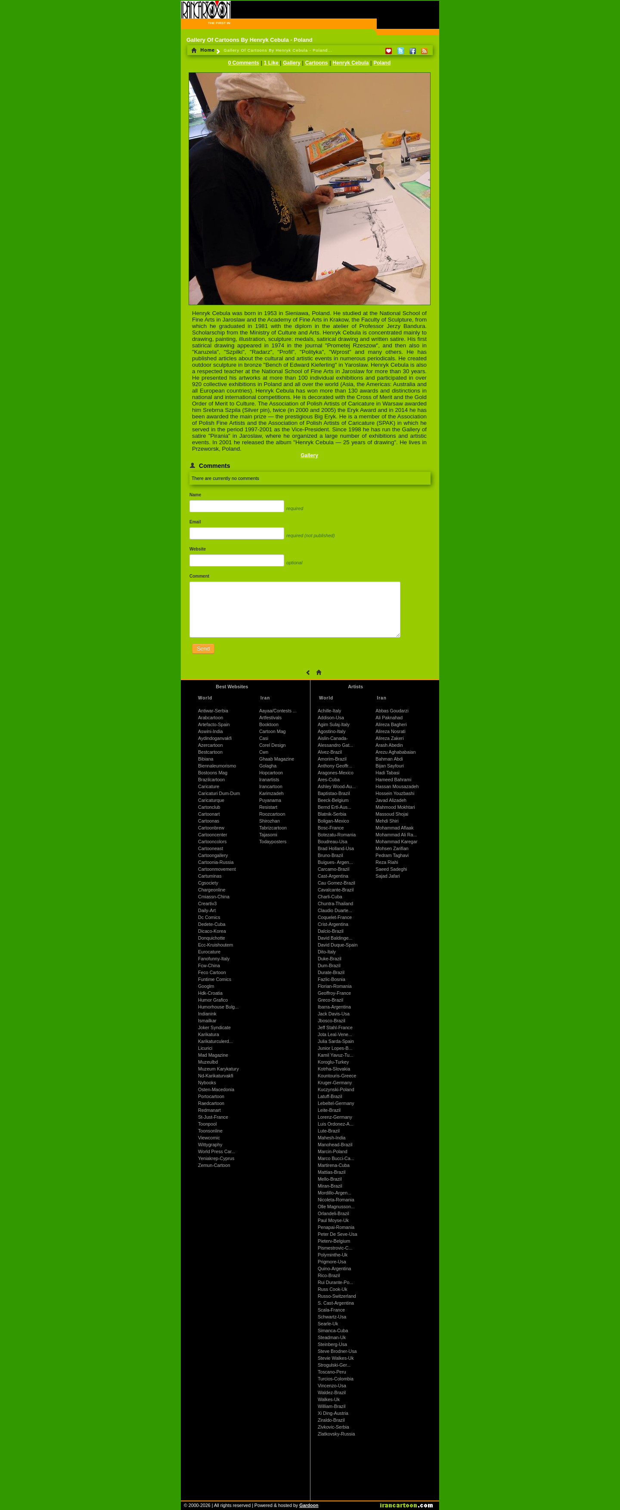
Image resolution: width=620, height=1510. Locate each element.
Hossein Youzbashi (394, 793)
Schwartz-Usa (332, 1316)
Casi (263, 738)
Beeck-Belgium (333, 800)
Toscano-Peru (332, 1371)
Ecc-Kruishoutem (215, 944)
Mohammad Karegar (396, 841)
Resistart (268, 807)
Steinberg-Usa (332, 1344)
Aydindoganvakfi (215, 738)
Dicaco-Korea (212, 931)
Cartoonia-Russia (215, 862)
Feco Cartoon (212, 972)
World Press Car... (216, 1151)
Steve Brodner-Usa (337, 1351)
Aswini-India (210, 731)
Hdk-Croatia (210, 993)
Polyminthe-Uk (332, 1254)
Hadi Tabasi (387, 772)
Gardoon (308, 1505)
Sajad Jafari (387, 876)
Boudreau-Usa (332, 841)
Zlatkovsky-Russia (336, 1433)
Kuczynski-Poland (336, 1089)
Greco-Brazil (330, 1000)
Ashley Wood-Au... (337, 786)
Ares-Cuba (329, 779)
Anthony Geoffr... (335, 765)
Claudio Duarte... (335, 910)
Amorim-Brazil (332, 758)
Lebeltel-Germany (336, 1103)
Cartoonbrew (211, 827)
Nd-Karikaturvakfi (215, 1075)
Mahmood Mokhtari (395, 807)
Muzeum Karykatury (218, 1068)
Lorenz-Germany (335, 1117)
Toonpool (207, 1123)
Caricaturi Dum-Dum (219, 793)
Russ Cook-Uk (332, 1289)
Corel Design (272, 745)
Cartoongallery (213, 855)
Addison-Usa (331, 717)
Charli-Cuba (330, 896)
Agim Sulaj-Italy (334, 724)
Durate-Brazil (331, 972)
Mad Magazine (213, 1055)
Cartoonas (208, 820)
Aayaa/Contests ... (278, 710)
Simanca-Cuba (333, 1330)
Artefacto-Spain (213, 724)
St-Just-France (213, 1117)
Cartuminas (209, 876)
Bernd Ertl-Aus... (334, 807)
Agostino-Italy (332, 731)
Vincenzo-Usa (332, 1385)
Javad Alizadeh (390, 800)
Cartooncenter (212, 834)
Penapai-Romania (336, 1227)
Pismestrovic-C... (335, 1247)
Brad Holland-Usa (336, 848)
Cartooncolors (212, 841)
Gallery (292, 63)
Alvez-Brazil (330, 752)
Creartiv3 (207, 903)
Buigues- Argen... (335, 862)
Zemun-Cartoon (214, 1165)
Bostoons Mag (212, 772)
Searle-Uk (328, 1323)
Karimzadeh (271, 793)
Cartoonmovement (217, 869)
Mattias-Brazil (332, 1172)
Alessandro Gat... (335, 745)
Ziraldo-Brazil (331, 1420)
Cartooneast (210, 848)
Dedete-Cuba (211, 924)
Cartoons (316, 63)
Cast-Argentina (333, 876)
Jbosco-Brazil (331, 1020)
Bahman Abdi (389, 758)
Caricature (208, 786)
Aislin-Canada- (333, 738)
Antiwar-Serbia (213, 710)
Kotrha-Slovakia (334, 1068)
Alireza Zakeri (389, 738)
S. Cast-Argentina (336, 1303)
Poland (382, 63)
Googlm (206, 986)
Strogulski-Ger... (334, 1365)
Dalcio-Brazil (331, 931)
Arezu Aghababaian (395, 752)
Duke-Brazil (329, 958)
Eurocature (209, 951)
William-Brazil (332, 1406)
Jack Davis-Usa (334, 1013)
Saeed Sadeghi (391, 869)
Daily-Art (207, 910)
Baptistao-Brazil (334, 793)
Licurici (205, 1048)
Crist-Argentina (333, 924)
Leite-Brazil (329, 1110)
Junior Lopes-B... (335, 1048)
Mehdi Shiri (386, 820)
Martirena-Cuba (334, 1165)
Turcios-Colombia (335, 1378)
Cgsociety (208, 882)
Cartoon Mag (272, 731)
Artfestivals (270, 717)
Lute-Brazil (329, 1130)
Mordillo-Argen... (334, 1192)
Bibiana (206, 758)
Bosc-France (331, 827)
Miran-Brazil (330, 1185)
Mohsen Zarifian (391, 848)
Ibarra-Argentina (334, 1006)
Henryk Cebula (350, 63)
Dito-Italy (327, 951)
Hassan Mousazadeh (396, 786)
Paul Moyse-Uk (333, 1220)
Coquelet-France (335, 917)
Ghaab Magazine (276, 758)
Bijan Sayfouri (389, 765)
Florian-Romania (335, 986)
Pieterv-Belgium (334, 1241)
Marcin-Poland (332, 1151)
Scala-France (331, 1309)
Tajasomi (268, 834)
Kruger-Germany (335, 1082)
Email (195, 522)
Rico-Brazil (329, 1275)
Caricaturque (211, 800)
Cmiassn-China (213, 896)
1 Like (272, 63)
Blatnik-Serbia (332, 814)
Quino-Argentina (334, 1268)
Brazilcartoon (211, 779)
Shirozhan (269, 820)
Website (197, 549)
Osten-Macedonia (216, 1089)
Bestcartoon (210, 752)
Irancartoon (270, 786)
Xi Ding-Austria (333, 1413)
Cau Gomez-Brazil (336, 882)
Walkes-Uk (329, 1399)
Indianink (207, 1013)
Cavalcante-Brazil (336, 889)
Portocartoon (211, 1096)
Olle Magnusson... (336, 1206)
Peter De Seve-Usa (337, 1234)
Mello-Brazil (330, 1179)
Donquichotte (211, 938)
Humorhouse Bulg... (218, 1006)
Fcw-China (209, 965)
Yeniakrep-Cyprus (216, 1158)
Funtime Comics (214, 979)
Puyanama (270, 800)
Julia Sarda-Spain (336, 1041)
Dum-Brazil (329, 965)
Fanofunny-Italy (213, 958)
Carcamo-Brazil (333, 869)
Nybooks (207, 1082)
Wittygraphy (210, 1144)
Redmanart (209, 1110)
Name (195, 494)
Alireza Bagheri (390, 724)
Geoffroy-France (334, 993)
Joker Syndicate (214, 1027)
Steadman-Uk (332, 1337)
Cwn (263, 752)
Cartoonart (209, 814)
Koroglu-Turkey (333, 1061)
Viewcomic (209, 1137)
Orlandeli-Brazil (333, 1213)
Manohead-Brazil (335, 1144)
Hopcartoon (271, 772)
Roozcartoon (272, 814)
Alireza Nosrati (390, 731)
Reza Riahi (386, 862)
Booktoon (269, 724)
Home (203, 50)
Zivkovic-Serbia (333, 1427)
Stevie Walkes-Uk (336, 1358)
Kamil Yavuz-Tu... (335, 1055)
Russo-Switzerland (337, 1296)
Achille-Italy (329, 710)
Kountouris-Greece (337, 1075)
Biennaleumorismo (217, 765)
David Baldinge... (335, 938)
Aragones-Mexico (335, 772)
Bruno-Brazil (330, 855)
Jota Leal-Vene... (335, 1034)
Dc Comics (209, 917)
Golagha (267, 765)
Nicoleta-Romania (336, 1199)
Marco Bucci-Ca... (336, 1158)
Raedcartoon (211, 1103)
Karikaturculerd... (215, 1041)
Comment (199, 576)
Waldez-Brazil (332, 1392)
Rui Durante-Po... (335, 1282)
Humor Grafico (213, 1000)
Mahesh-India (332, 1137)
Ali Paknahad (389, 717)
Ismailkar (207, 1020)
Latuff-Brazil (330, 1096)
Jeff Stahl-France (335, 1027)
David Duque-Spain (337, 944)
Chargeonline (211, 889)
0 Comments (243, 63)
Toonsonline (210, 1130)
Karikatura (208, 1034)
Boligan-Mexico (333, 820)
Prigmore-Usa (332, 1261)
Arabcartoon (210, 717)
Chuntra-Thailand (335, 903)
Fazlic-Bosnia (331, 979)
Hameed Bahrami (393, 779)
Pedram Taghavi (392, 855)
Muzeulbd (208, 1061)
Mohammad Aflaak (394, 827)
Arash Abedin (389, 745)
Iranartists (269, 779)
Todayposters (272, 841)
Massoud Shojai (391, 814)
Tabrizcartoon (273, 827)
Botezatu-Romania (337, 834)
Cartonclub (209, 807)
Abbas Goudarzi (391, 710)
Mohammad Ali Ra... (396, 834)
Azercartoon (210, 745)
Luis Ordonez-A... (335, 1123)
